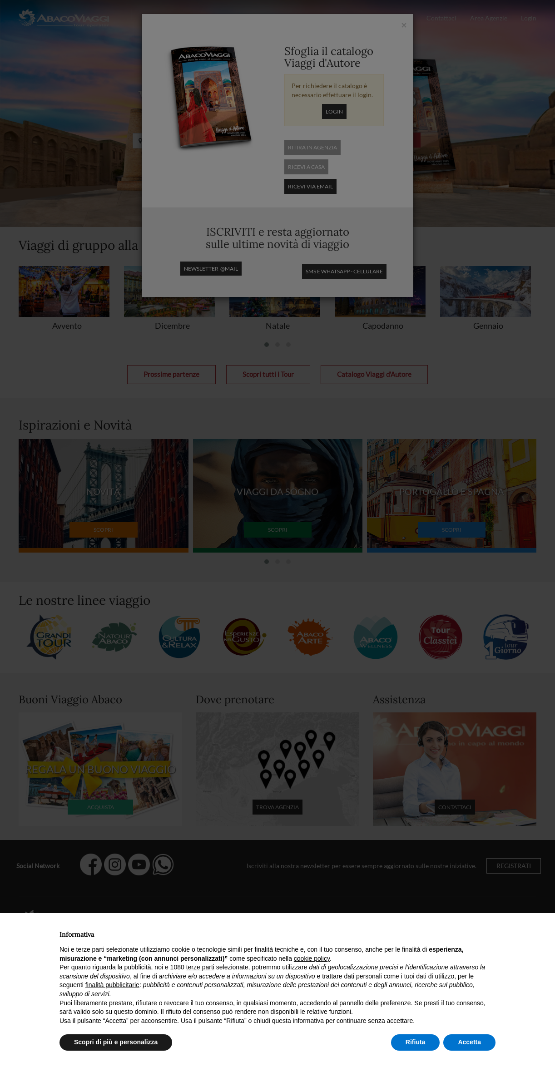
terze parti (200, 967)
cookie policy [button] (312, 958)
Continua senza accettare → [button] (453, 932)
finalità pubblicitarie (112, 984)
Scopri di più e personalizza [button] (116, 1042)
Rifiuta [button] (416, 1042)
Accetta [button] (469, 1042)
